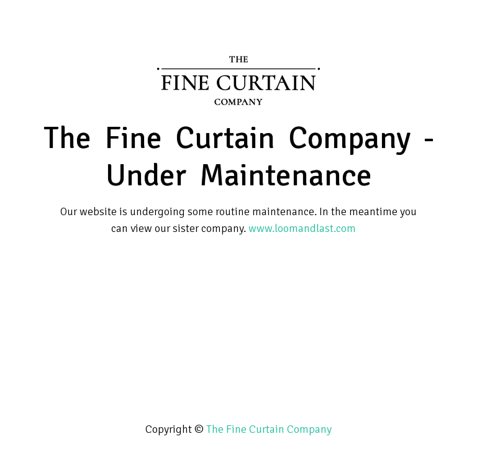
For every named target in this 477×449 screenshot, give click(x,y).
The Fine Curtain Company (269, 429)
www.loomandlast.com (302, 228)
